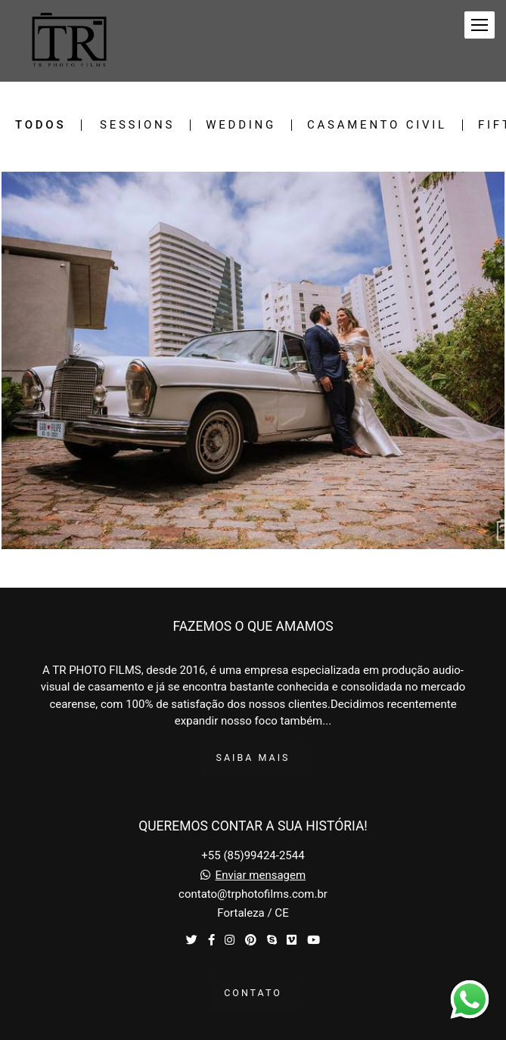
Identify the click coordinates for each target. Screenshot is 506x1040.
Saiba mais (253, 757)
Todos (40, 125)
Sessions (137, 125)
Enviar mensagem (261, 875)
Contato (253, 992)
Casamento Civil (377, 125)
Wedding (241, 125)
